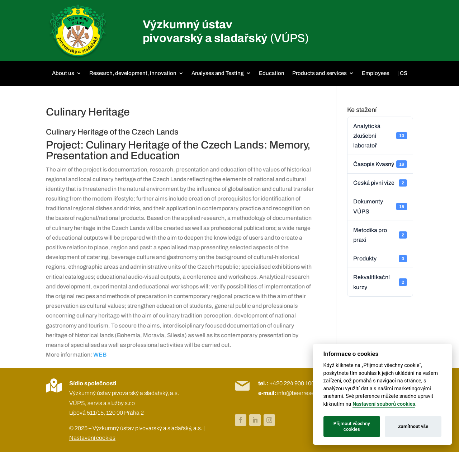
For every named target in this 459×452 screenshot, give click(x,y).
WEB (100, 355)
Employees (375, 73)
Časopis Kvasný (380, 164)
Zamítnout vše (413, 426)
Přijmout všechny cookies (351, 426)
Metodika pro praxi (380, 235)
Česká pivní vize (380, 183)
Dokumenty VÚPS (380, 206)
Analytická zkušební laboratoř (380, 136)
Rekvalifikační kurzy (380, 282)
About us (63, 73)
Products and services (319, 73)
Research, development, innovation (132, 73)
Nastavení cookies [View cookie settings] (92, 438)
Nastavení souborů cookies (383, 404)
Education (271, 73)
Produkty (380, 258)
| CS (402, 73)
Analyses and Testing (217, 73)
